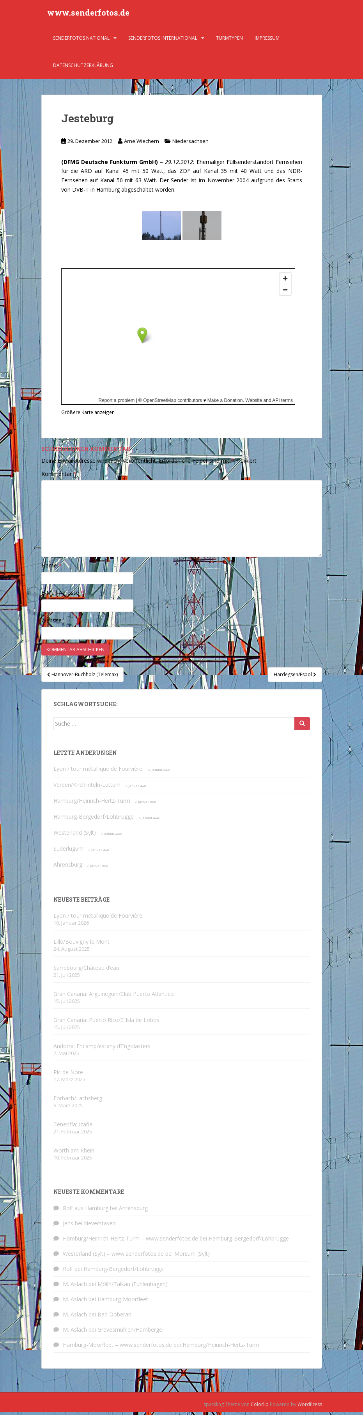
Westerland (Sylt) (74, 835)
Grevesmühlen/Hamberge (129, 1332)
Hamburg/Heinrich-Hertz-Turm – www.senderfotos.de (130, 1241)
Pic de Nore (68, 1074)
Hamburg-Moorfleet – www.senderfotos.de (117, 1347)
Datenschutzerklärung (83, 68)
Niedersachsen (190, 143)
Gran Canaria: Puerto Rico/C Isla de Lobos (106, 1022)
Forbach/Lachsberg (77, 1101)
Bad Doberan (114, 1317)
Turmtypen (229, 40)
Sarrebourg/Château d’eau (86, 970)
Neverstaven (100, 1226)
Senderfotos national (81, 40)
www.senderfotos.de (88, 14)
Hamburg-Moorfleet (122, 1302)
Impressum (267, 40)
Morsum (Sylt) (192, 1256)
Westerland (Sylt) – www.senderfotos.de (113, 1256)
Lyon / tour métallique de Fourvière (97, 771)
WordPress (309, 1407)
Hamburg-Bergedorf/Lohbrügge (93, 819)
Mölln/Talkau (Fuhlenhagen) (132, 1286)
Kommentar (58, 476)
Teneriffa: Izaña (72, 1127)
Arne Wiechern (141, 143)
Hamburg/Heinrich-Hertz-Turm (91, 803)
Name (51, 568)
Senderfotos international (162, 40)
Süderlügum (68, 851)
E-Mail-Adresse (62, 595)
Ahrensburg (67, 867)
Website (51, 623)
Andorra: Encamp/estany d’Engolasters (102, 1048)
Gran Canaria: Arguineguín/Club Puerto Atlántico (113, 996)
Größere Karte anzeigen (88, 415)
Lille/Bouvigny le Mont (81, 944)
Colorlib (260, 1407)
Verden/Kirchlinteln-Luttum (86, 787)
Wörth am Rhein (73, 1153)
